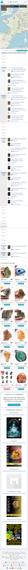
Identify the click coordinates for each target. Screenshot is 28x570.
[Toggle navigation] (25, 1)
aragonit (4, 342)
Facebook (12, 556)
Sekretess (17, 552)
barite (17, 300)
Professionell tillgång (16, 553)
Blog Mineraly (5, 556)
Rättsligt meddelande (9, 552)
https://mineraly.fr (14, 559)
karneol (18, 385)
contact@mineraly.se (16, 558)
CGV (3, 552)
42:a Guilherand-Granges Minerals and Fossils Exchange (18, 69)
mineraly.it (14, 563)
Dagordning (5, 50)
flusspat (4, 300)
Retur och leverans (6, 553)
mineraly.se (22, 565)
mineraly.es (22, 563)
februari (14, 50)
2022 (10, 50)
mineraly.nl (6, 565)
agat (17, 279)
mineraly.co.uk (17, 562)
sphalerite (5, 385)
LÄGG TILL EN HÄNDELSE (14, 405)
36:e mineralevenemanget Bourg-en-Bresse (17, 75)
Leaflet (14, 48)
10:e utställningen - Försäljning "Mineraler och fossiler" (18, 149)
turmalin (4, 321)
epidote (4, 279)
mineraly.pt (14, 565)
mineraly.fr (8, 562)
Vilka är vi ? (22, 552)
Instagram (19, 556)
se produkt (7, 283)
